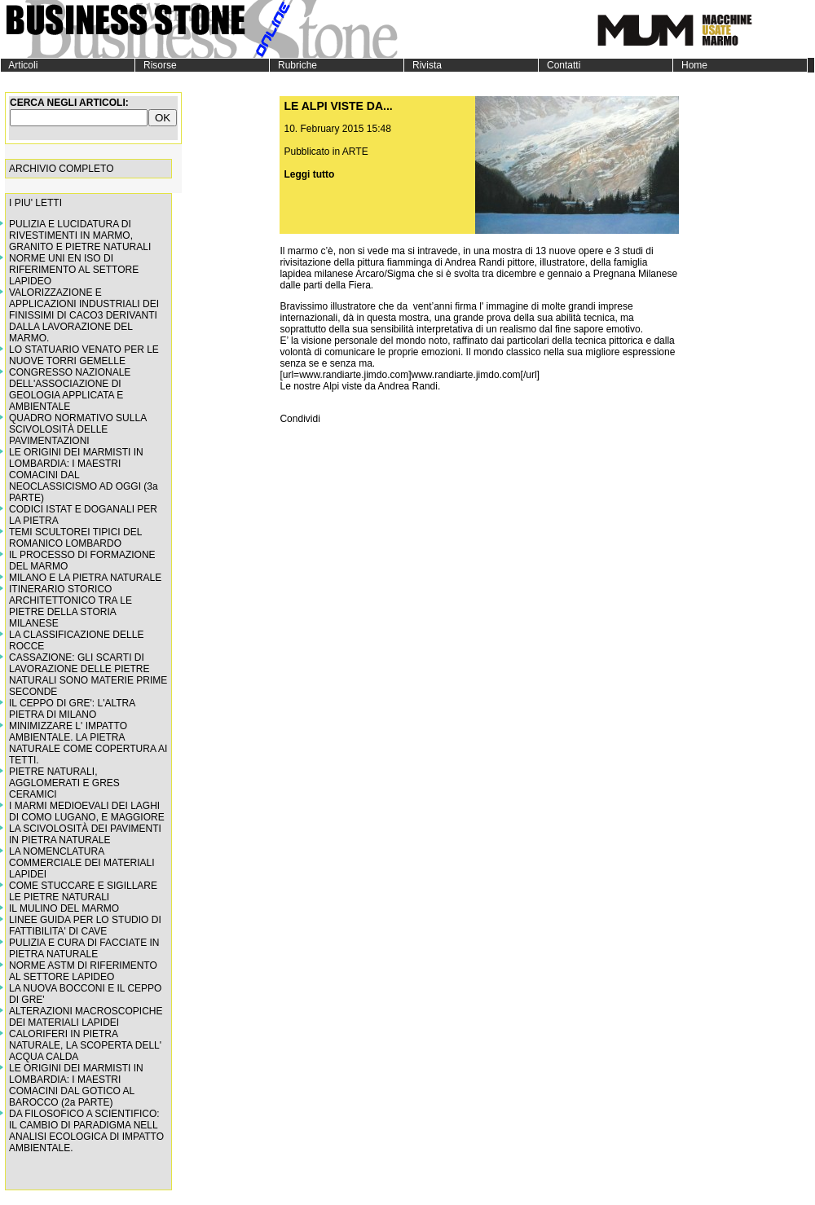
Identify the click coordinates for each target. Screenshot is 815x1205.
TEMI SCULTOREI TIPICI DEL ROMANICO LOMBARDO (75, 537)
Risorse (156, 65)
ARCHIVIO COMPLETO (61, 168)
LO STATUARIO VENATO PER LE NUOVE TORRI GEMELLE (84, 355)
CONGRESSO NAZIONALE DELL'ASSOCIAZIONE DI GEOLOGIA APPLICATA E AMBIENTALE (69, 389)
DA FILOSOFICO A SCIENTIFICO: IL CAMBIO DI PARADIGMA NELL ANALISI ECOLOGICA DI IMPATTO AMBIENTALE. (86, 1131)
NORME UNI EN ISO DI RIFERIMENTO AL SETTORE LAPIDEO (74, 270)
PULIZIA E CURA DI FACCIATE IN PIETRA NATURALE (84, 948)
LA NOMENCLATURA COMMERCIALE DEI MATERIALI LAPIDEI (81, 863)
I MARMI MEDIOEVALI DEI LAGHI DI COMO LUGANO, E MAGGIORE (87, 811)
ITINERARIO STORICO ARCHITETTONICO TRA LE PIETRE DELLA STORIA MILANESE (70, 606)
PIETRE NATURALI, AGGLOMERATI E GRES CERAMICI (64, 783)
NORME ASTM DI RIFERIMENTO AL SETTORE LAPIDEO (83, 971)
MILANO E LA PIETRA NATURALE (85, 577)
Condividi (299, 418)
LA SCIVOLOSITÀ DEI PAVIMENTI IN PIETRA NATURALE (85, 834)
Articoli (19, 65)
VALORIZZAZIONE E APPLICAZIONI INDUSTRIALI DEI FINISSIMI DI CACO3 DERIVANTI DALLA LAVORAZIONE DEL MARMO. (84, 315)
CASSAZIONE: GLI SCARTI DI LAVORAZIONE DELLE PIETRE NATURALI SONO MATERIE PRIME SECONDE (88, 674)
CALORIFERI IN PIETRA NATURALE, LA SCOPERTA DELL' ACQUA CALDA (85, 1045)
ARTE (355, 151)
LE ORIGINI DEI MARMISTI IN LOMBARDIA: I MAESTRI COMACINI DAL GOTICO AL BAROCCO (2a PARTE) (76, 1085)
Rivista (423, 65)
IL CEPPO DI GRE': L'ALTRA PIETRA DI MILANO (72, 708)
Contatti (559, 65)
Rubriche (293, 65)
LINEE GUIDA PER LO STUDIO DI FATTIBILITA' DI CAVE (85, 925)
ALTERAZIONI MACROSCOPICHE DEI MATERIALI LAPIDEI (85, 1016)
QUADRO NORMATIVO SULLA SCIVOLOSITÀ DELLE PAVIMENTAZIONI (77, 429)
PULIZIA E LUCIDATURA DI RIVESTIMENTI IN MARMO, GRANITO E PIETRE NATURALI (80, 235)
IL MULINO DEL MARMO (64, 908)
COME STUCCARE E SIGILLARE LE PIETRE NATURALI (83, 891)
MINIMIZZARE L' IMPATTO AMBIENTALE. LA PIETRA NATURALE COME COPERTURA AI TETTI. (88, 743)
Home (690, 65)
